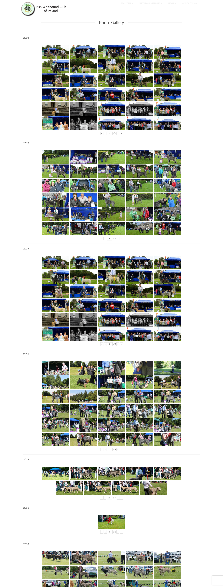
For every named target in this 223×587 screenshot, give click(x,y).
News (172, 6)
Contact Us (189, 6)
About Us (127, 6)
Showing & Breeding (150, 6)
